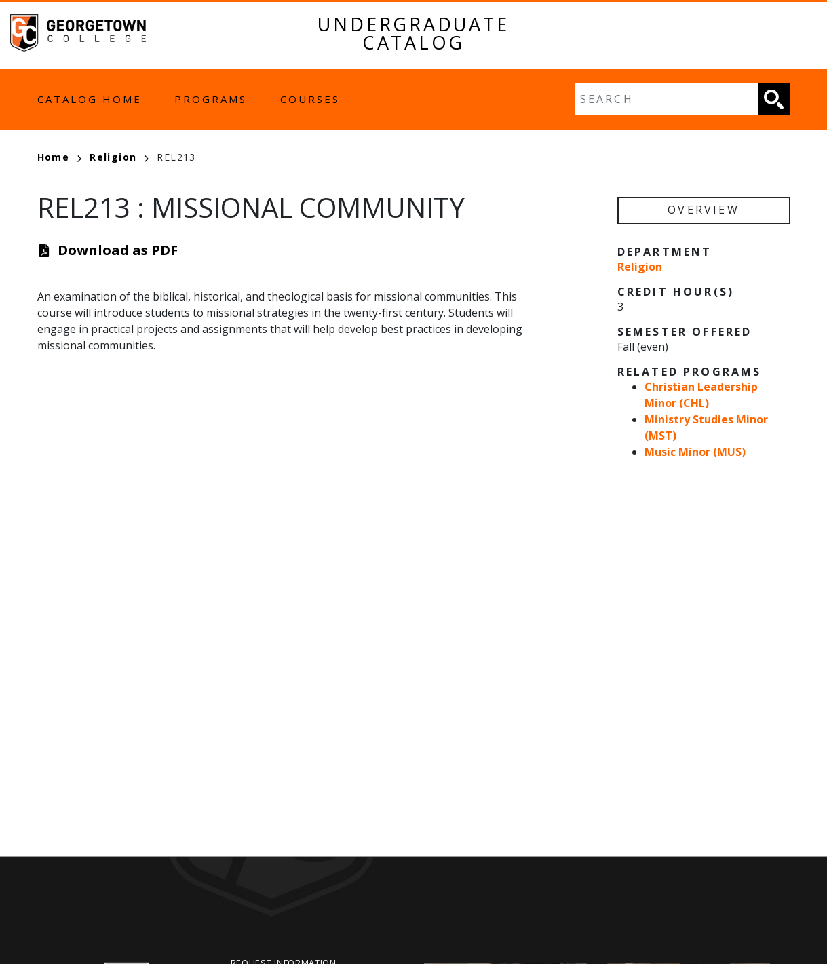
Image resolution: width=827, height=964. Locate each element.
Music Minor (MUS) (695, 451)
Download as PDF (118, 250)
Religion (119, 157)
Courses (310, 99)
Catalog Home (89, 99)
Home (59, 157)
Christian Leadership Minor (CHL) (701, 394)
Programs (210, 99)
